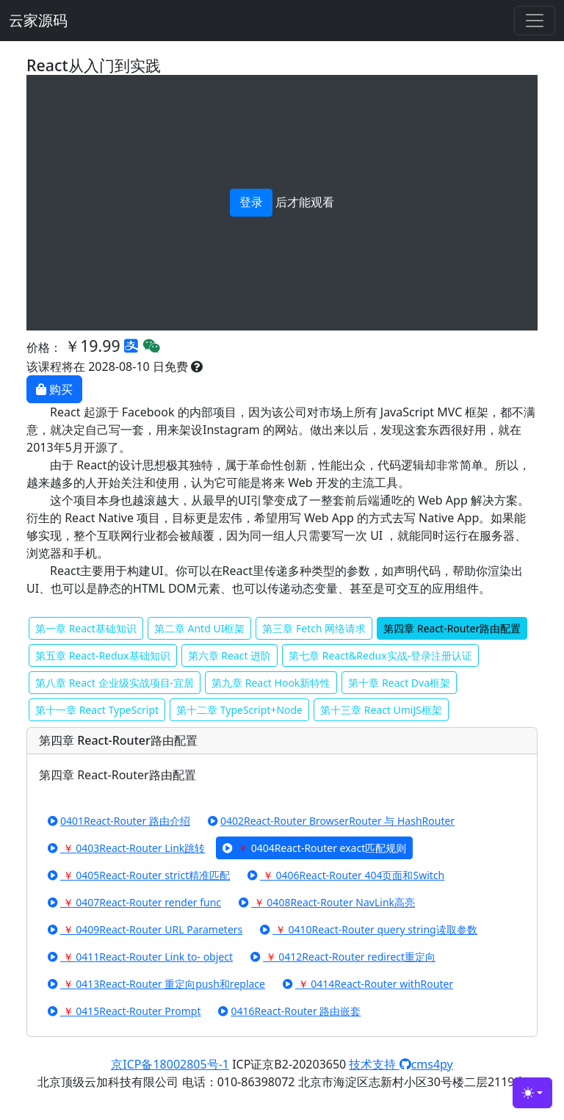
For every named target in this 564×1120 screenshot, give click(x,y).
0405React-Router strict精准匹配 (139, 875)
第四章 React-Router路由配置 (452, 628)
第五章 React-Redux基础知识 (102, 655)
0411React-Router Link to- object (140, 957)
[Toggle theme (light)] (532, 1092)
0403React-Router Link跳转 (126, 848)
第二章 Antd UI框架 (199, 628)
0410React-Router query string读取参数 (368, 929)
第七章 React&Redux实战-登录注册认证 (380, 655)
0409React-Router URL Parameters (145, 929)
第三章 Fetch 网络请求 (314, 628)
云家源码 (38, 20)
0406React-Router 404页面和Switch (345, 875)
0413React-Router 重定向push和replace (156, 984)
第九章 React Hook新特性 (271, 683)
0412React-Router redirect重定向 (342, 957)
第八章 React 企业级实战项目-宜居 (114, 683)
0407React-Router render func (134, 902)
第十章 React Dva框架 (399, 683)
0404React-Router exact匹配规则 (314, 848)
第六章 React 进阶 (230, 655)
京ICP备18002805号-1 (170, 1064)
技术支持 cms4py (400, 1064)
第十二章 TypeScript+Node (239, 710)
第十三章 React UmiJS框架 (381, 710)
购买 (54, 389)
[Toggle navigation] (534, 20)
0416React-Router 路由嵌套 (289, 1011)
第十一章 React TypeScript (97, 710)
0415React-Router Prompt (124, 1011)
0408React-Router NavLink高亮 (327, 902)
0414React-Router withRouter (368, 984)
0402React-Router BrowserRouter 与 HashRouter (331, 821)
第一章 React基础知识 (86, 628)
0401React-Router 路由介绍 (119, 821)
